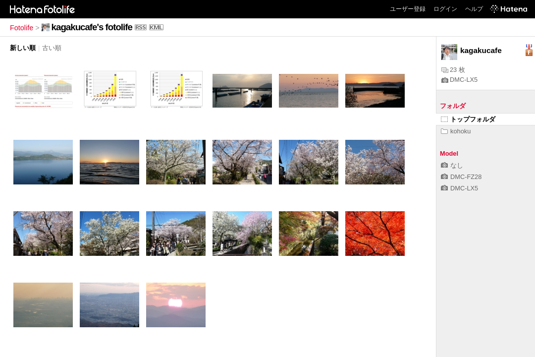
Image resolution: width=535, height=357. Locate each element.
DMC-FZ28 (461, 176)
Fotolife (21, 28)
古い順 (51, 48)
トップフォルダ (468, 119)
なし (452, 165)
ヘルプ (474, 8)
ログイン (445, 8)
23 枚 (453, 69)
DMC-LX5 (459, 79)
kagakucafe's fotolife (92, 27)
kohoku (456, 131)
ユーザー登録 (408, 8)
